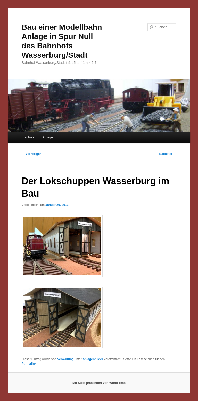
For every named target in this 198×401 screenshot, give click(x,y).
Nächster (168, 154)
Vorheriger (31, 154)
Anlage (48, 137)
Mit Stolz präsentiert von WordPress (99, 383)
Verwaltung (65, 359)
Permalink (29, 364)
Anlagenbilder (92, 359)
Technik (28, 137)
